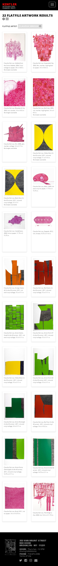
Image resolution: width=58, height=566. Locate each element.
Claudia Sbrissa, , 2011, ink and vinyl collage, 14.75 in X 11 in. (13, 470)
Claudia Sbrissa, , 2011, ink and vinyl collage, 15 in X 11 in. (14, 290)
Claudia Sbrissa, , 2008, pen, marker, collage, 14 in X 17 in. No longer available (14, 146)
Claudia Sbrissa (30, 26)
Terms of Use (25, 556)
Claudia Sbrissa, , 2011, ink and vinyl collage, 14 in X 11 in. (14, 424)
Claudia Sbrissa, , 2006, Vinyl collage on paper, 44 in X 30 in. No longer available (14, 66)
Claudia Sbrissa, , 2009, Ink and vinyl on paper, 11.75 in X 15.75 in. (43, 188)
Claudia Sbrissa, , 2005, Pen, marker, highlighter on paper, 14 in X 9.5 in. (43, 65)
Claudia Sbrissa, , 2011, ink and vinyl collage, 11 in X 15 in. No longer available (43, 156)
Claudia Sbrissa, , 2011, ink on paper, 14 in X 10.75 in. (14, 512)
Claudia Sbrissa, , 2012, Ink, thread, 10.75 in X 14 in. (43, 232)
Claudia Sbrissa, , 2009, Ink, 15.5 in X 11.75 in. (43, 514)
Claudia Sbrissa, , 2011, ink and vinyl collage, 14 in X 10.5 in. (43, 424)
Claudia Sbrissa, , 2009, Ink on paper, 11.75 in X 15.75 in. (13, 233)
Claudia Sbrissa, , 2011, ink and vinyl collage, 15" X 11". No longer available (14, 201)
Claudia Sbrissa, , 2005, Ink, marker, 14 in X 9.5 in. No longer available (14, 110)
